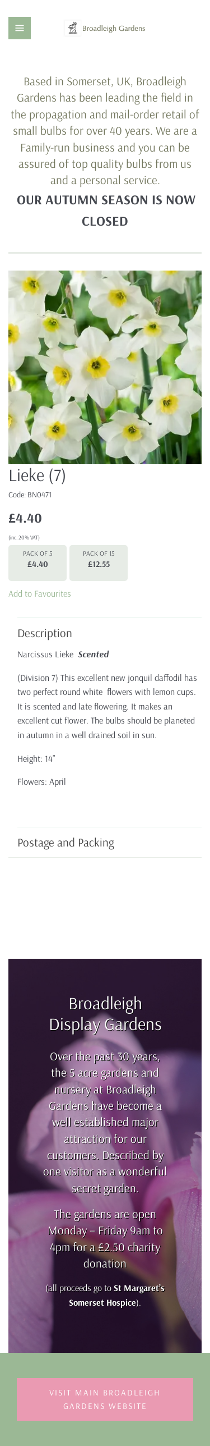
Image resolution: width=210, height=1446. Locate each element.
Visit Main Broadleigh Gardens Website (105, 1399)
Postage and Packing (103, 842)
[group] (105, 367)
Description (103, 632)
